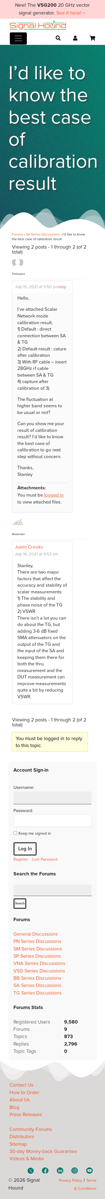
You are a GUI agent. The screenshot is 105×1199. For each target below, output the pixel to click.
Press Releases (26, 1115)
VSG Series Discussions (39, 971)
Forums (17, 234)
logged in (54, 495)
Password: (23, 810)
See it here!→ (71, 13)
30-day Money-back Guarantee (43, 1151)
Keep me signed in (34, 833)
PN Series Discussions (37, 941)
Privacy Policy (70, 1180)
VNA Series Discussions (39, 963)
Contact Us (21, 1085)
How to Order (24, 1093)
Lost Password (44, 859)
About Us (20, 1100)
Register (20, 859)
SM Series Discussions (37, 949)
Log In (25, 849)
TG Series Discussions (37, 993)
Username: (23, 787)
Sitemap (18, 1144)
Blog (14, 1107)
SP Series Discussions (37, 956)
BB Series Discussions (37, 978)
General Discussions (35, 934)
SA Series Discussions (43, 234)
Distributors (22, 1137)
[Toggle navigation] (18, 38)
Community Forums (31, 1129)
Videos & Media (27, 1159)
